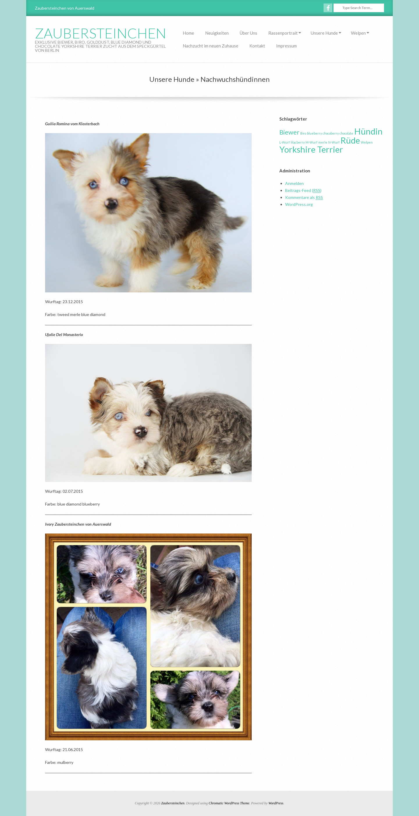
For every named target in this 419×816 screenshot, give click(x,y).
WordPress (276, 803)
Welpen (358, 33)
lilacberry (298, 142)
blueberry (314, 133)
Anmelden (294, 183)
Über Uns (248, 33)
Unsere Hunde (324, 33)
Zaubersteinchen (100, 33)
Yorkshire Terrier (311, 149)
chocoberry (331, 133)
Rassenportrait (283, 33)
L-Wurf (284, 142)
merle (322, 142)
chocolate (346, 133)
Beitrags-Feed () (303, 190)
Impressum (286, 45)
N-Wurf (334, 142)
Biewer (289, 132)
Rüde (350, 140)
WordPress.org (299, 204)
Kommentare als (304, 197)
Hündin (368, 131)
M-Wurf (311, 142)
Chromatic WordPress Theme (229, 803)
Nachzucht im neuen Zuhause (210, 45)
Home (188, 33)
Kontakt (257, 45)
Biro (303, 133)
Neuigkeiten (217, 33)
